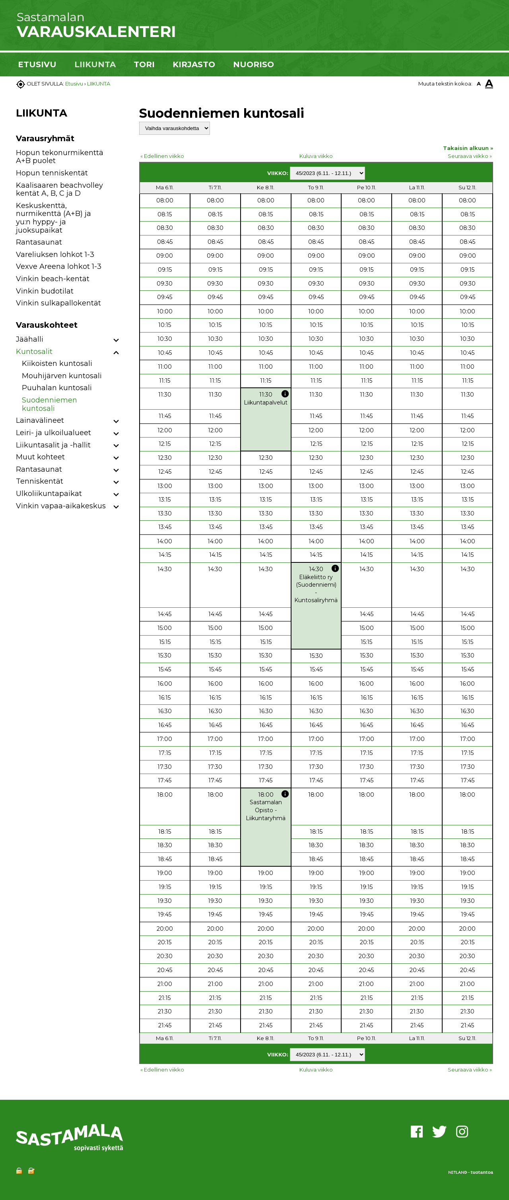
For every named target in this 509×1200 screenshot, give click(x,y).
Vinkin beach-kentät (52, 278)
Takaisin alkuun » (468, 148)
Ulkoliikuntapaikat (49, 493)
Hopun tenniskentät (52, 173)
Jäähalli (29, 339)
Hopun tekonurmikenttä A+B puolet (59, 156)
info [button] (285, 393)
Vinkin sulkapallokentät (58, 303)
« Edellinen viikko (162, 156)
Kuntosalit (34, 351)
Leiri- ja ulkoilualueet (53, 432)
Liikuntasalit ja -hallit (53, 445)
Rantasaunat (39, 242)
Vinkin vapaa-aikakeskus (61, 506)
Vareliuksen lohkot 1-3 (55, 254)
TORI (144, 64)
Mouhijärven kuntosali (62, 375)
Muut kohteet (40, 457)
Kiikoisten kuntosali (57, 363)
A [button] (479, 83)
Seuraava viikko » (470, 156)
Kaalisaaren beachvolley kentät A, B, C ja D (59, 189)
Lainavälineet (40, 420)
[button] (116, 341)
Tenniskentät (39, 481)
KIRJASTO (194, 64)
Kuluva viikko (316, 156)
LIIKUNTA (95, 64)
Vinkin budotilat (45, 291)
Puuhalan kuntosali (57, 387)
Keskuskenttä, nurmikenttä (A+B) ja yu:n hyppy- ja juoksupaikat (53, 218)
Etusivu (74, 83)
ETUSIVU (37, 64)
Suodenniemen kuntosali (49, 404)
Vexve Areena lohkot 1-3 (58, 266)
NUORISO (253, 64)
